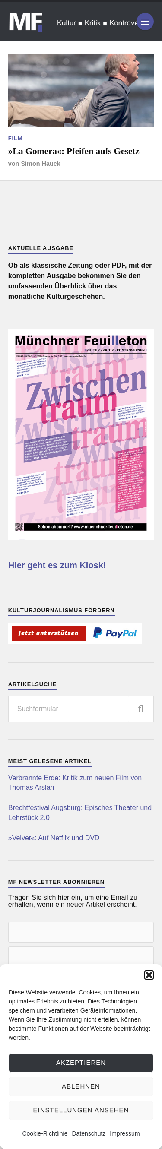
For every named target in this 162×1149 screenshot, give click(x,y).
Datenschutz (88, 1133)
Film (15, 138)
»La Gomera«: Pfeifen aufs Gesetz (74, 151)
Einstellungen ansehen (81, 1110)
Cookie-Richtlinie (44, 1133)
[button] (149, 975)
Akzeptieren (81, 1062)
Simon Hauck (40, 163)
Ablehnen (81, 1086)
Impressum (125, 1133)
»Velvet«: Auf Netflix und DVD (54, 838)
